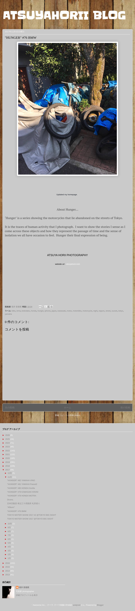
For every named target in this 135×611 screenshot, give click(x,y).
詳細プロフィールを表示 (27, 595)
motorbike (77, 311)
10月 (10, 523)
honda (33, 311)
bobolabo (26, 311)
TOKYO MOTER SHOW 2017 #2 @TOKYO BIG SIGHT (31, 515)
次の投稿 (10, 407)
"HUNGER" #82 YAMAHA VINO (21, 480)
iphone (48, 311)
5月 (9, 543)
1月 (9, 558)
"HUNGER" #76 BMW (16, 511)
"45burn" (11, 507)
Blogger (100, 605)
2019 (7, 462)
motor (69, 311)
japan (54, 311)
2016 (7, 563)
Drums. (10, 500)
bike (13, 311)
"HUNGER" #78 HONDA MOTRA (21, 496)
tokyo (120, 311)
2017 (7, 470)
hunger (40, 311)
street (108, 311)
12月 (10, 473)
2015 (7, 567)
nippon (102, 311)
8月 (9, 531)
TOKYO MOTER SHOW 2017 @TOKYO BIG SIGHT (30, 519)
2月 (9, 554)
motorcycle (87, 311)
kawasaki (62, 311)
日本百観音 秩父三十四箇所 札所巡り (23, 503)
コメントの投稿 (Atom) (70, 415)
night (95, 311)
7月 (9, 535)
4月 (9, 547)
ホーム (67, 407)
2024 (7, 443)
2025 (7, 439)
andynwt (76, 605)
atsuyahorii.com (73, 264)
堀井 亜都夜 (24, 587)
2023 (7, 447)
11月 (10, 477)
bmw (19, 311)
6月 (9, 539)
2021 (7, 454)
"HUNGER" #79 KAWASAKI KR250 (22, 492)
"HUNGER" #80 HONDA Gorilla (21, 488)
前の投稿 (125, 407)
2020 (7, 458)
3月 (9, 551)
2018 (7, 466)
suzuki (114, 311)
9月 (9, 527)
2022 (7, 450)
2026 (7, 435)
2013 (7, 575)
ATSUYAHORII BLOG (64, 15)
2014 (7, 571)
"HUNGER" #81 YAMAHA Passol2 (22, 484)
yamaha (8, 314)
